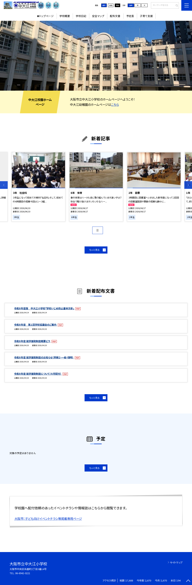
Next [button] (188, 185)
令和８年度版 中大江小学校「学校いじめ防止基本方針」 (44, 308)
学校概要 (64, 16)
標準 (130, 5)
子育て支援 (146, 16)
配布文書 (115, 16)
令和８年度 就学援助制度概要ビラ (32, 341)
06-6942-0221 (22, 573)
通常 (103, 5)
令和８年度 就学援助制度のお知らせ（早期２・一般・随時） (44, 357)
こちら (115, 104)
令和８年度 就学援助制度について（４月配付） (38, 373)
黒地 (117, 5)
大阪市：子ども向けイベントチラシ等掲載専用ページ (48, 518)
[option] (96, 56)
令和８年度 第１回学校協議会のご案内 (35, 324)
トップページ (46, 16)
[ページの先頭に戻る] (188, 581)
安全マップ (98, 16)
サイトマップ (176, 562)
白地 (110, 5)
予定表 (130, 16)
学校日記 (81, 16)
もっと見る (94, 249)
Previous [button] (4, 185)
